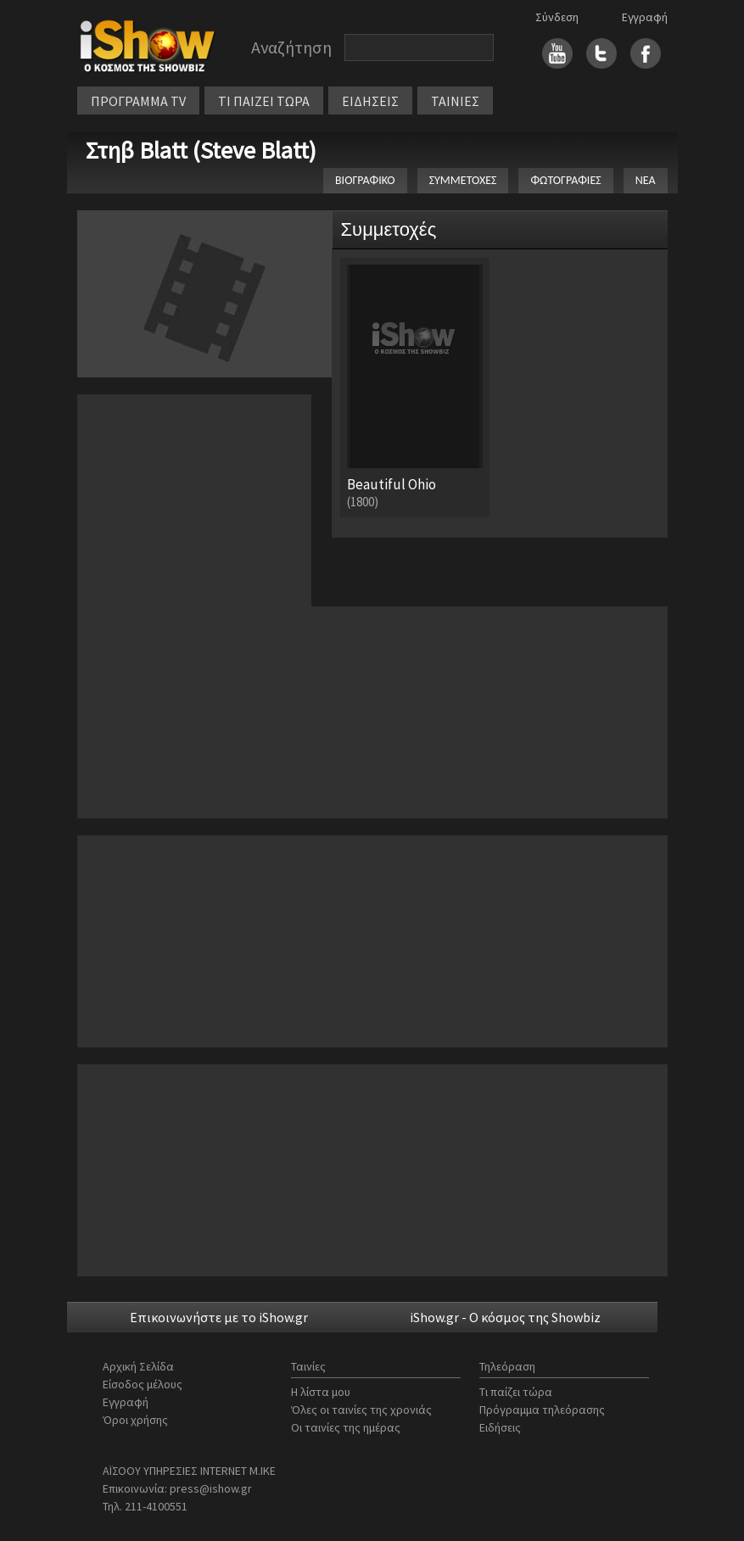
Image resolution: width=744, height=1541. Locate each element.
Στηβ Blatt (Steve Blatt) (201, 150)
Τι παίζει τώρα (515, 1391)
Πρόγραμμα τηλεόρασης (542, 1409)
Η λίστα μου (320, 1391)
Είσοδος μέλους (142, 1384)
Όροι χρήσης (135, 1419)
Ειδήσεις (500, 1427)
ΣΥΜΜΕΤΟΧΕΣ (463, 180)
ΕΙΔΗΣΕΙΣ (370, 100)
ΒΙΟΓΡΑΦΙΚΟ (365, 180)
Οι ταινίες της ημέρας (345, 1427)
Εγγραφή (645, 17)
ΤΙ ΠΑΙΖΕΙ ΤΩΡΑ (264, 100)
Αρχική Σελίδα (138, 1366)
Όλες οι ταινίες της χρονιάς (361, 1409)
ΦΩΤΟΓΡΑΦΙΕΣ (565, 180)
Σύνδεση (557, 17)
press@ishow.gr (211, 1488)
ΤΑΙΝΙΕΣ (455, 100)
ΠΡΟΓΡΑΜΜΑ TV (138, 100)
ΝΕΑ (645, 180)
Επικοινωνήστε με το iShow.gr (219, 1317)
